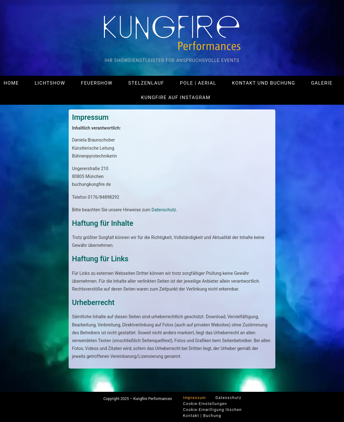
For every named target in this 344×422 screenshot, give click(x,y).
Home (11, 83)
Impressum (194, 398)
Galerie (321, 83)
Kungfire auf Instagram (175, 97)
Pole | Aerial (198, 83)
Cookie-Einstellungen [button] (205, 404)
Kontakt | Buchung (202, 416)
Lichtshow (50, 83)
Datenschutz (164, 209)
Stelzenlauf (146, 83)
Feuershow (96, 83)
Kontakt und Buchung (263, 83)
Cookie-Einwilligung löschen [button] (212, 410)
